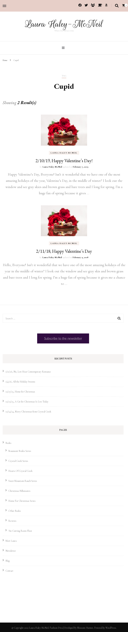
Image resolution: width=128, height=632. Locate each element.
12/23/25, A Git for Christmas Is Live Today (27, 401)
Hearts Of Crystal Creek (20, 470)
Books (8, 442)
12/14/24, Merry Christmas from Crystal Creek (28, 411)
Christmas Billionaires (19, 490)
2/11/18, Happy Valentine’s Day (64, 251)
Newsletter (11, 550)
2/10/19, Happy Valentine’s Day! (64, 160)
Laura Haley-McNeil (64, 24)
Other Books (14, 510)
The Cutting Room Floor (20, 530)
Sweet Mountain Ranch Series (22, 480)
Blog (8, 560)
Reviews (12, 520)
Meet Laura (11, 540)
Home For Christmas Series (22, 500)
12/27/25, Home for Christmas (20, 391)
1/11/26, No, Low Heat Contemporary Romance (28, 371)
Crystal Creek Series (18, 460)
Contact (9, 570)
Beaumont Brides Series (19, 450)
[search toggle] (117, 6)
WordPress (110, 627)
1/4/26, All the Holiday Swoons (20, 381)
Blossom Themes (85, 627)
